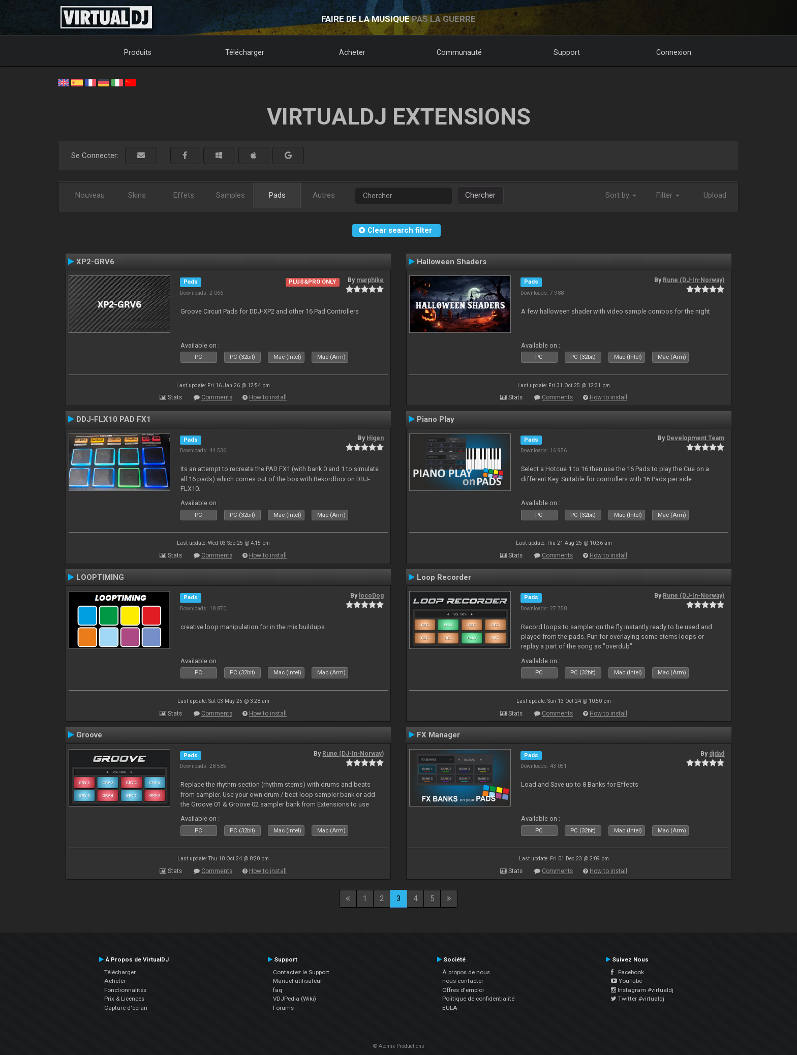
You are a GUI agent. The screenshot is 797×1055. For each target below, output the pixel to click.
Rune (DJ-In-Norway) (693, 280)
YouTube (626, 980)
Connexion (673, 52)
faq (277, 990)
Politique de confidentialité (478, 998)
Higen (375, 438)
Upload (714, 195)
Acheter (352, 52)
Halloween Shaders (451, 261)
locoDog (371, 595)
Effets (183, 195)
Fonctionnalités (125, 990)
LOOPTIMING (100, 577)
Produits (137, 52)
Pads (277, 195)
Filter (668, 195)
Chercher (480, 195)
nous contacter (462, 980)
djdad (716, 753)
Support (567, 52)
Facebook (627, 972)
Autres (324, 195)
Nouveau (90, 195)
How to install (268, 397)
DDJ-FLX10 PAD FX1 (113, 419)
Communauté (459, 52)
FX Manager (438, 734)
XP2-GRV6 (95, 261)
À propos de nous (466, 972)
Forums (283, 1007)
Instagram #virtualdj (642, 990)
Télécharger (244, 52)
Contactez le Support (301, 972)
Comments (216, 397)
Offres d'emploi (463, 990)
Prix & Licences (124, 998)
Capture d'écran (125, 1007)
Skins (137, 195)
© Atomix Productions (398, 1046)
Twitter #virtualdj (637, 998)
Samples (230, 195)
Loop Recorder (444, 577)
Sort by (620, 195)
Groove (89, 734)
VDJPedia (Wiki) (294, 998)
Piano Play (435, 419)
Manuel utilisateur (297, 980)
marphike (370, 280)
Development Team (695, 438)
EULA (449, 1007)
